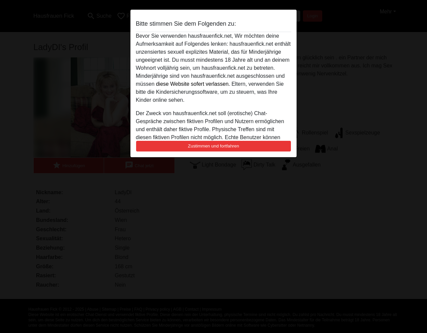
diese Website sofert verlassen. (193, 84)
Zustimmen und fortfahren (213, 145)
